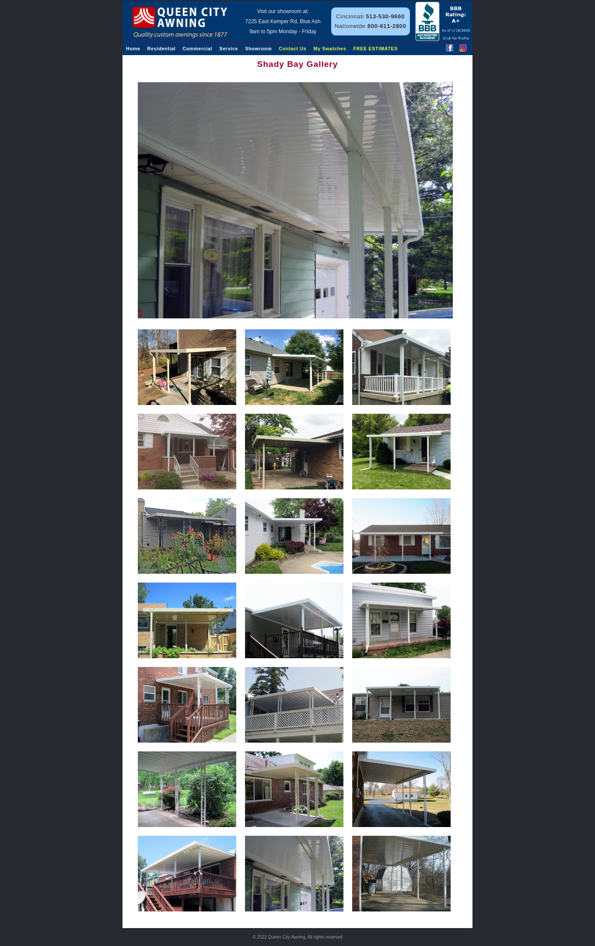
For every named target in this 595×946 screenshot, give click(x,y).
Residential (161, 48)
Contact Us (292, 48)
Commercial (197, 48)
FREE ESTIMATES (375, 48)
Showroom (258, 48)
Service (228, 48)
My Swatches (330, 48)
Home (133, 48)
